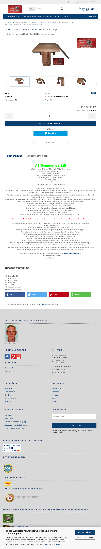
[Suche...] (32, 9)
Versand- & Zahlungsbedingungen (16, 422)
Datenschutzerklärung (52, 544)
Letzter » (34, 29)
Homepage (42, 304)
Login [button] (80, 2)
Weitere (65, 16)
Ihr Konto (55, 395)
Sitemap (54, 402)
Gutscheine (8, 388)
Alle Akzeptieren (84, 532)
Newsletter (8, 395)
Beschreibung (14, 156)
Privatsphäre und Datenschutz (15, 428)
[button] (70, 2)
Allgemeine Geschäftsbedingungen (16, 425)
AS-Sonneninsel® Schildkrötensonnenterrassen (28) (41, 16)
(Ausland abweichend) (61, 96)
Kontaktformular (10, 392)
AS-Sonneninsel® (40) (13, 16)
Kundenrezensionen (37, 156)
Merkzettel (91, 2)
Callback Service (10, 398)
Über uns (92, 16)
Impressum (8, 415)
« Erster (9, 29)
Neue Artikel (9, 368)
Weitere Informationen (84, 538)
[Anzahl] (50, 116)
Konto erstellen (57, 388)
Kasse (54, 398)
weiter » (26, 29)
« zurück (17, 29)
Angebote (8, 371)
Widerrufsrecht (9, 418)
